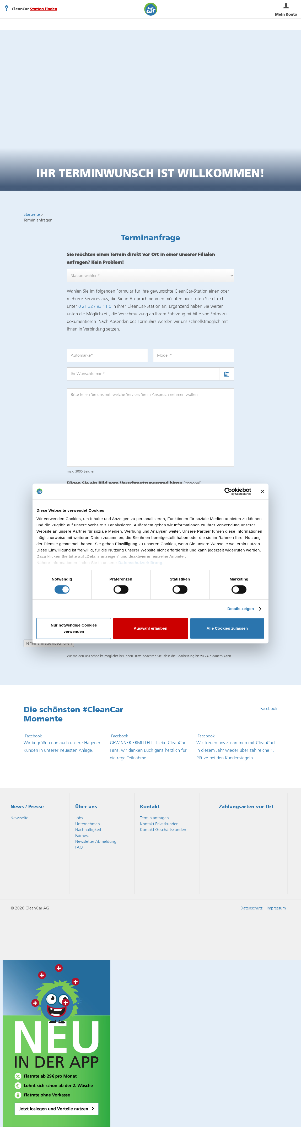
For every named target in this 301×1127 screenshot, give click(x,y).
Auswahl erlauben (150, 628)
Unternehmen (87, 823)
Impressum (276, 908)
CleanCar (151, 9)
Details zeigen (240, 608)
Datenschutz (251, 908)
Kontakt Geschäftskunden (163, 829)
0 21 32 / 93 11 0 (94, 306)
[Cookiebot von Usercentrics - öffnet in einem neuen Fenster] (228, 491)
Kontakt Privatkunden (159, 823)
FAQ (79, 847)
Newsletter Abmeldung (95, 841)
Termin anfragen (154, 817)
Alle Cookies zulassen (227, 628)
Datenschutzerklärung (141, 562)
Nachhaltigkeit (88, 829)
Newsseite (19, 817)
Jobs (79, 817)
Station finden (43, 9)
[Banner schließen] (263, 491)
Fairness (82, 835)
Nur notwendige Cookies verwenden (74, 628)
